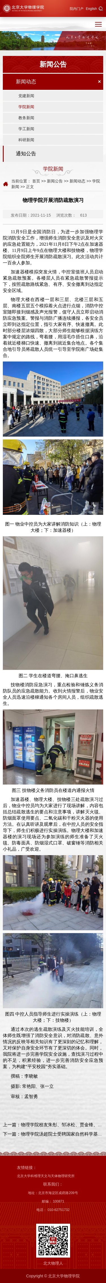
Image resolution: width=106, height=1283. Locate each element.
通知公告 (26, 153)
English (91, 9)
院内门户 (76, 9)
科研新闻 (26, 140)
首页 (36, 181)
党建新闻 (26, 95)
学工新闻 (26, 129)
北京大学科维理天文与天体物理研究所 (46, 1176)
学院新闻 (26, 106)
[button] (100, 9)
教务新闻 (26, 118)
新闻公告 (55, 181)
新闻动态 (26, 81)
